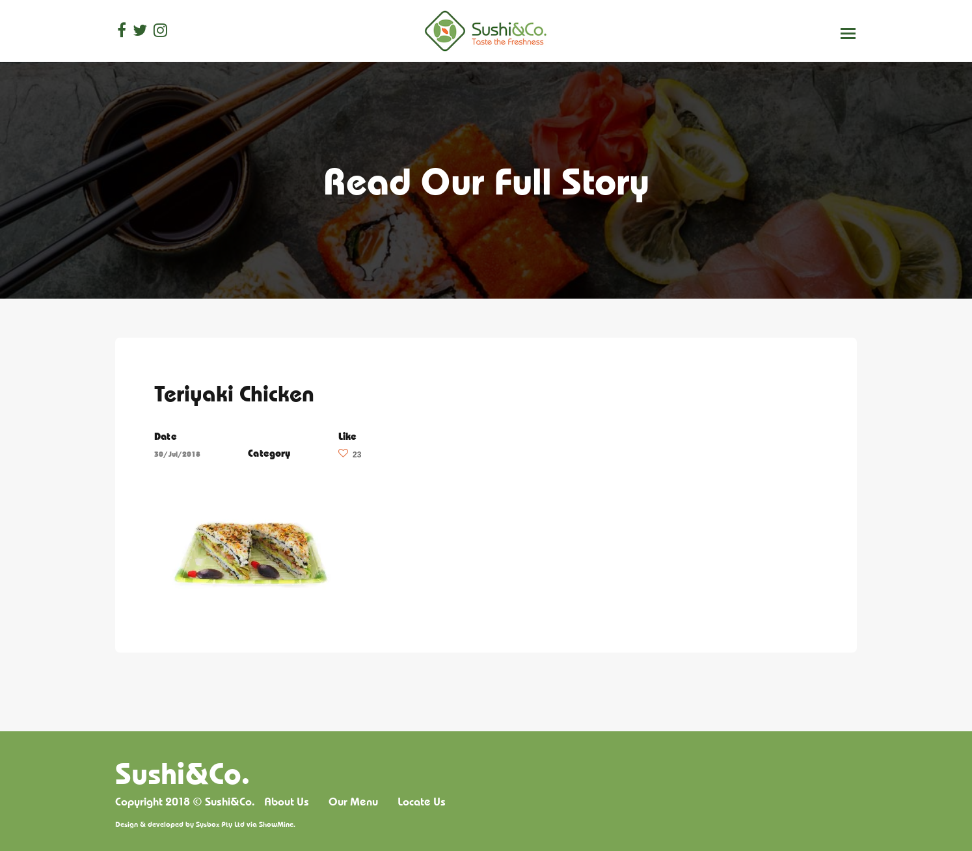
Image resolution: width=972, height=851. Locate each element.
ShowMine (276, 824)
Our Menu (353, 801)
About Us (286, 801)
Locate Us (422, 801)
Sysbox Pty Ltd (220, 824)
